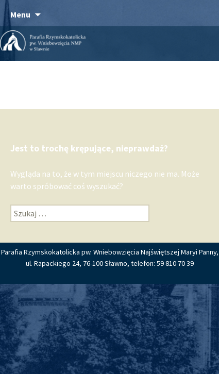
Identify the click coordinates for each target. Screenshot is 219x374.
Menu (20, 14)
